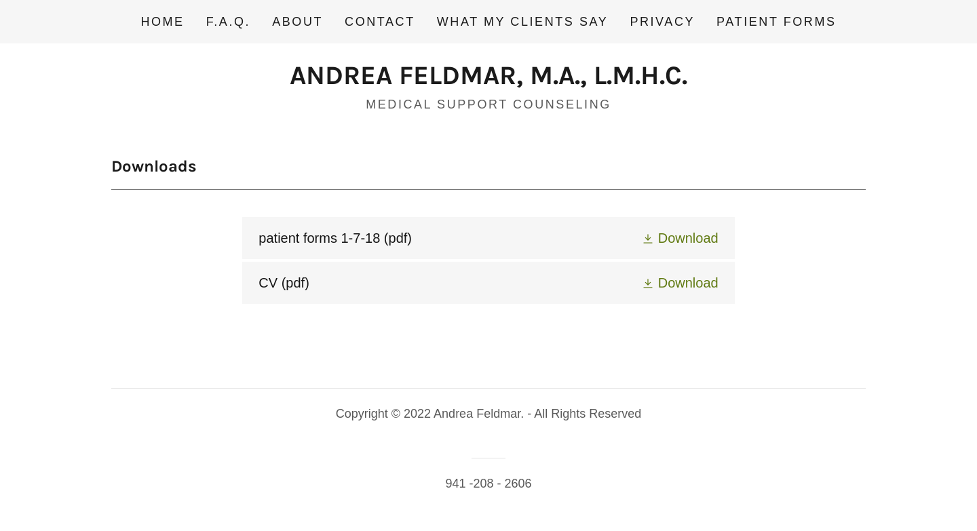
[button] (680, 238)
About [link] (297, 21)
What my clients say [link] (523, 21)
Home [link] (162, 21)
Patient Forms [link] (776, 21)
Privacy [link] (662, 21)
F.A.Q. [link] (228, 21)
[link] (488, 79)
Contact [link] (380, 21)
